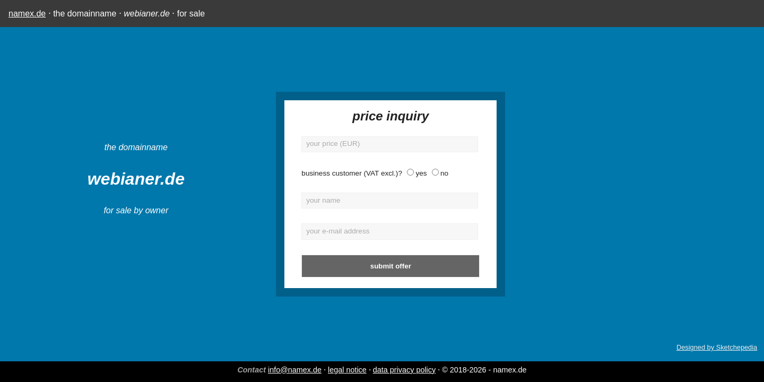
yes (366, 173)
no (390, 173)
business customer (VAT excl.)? (297, 173)
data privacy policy (404, 370)
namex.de (27, 13)
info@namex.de (295, 370)
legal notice (347, 370)
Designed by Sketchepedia (716, 347)
